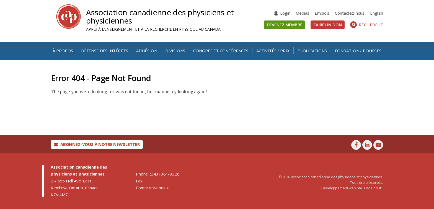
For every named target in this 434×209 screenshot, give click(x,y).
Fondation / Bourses (358, 50)
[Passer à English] (376, 13)
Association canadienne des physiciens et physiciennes (160, 16)
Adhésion (146, 50)
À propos (63, 50)
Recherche (366, 24)
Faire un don (328, 24)
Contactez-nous (350, 13)
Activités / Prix (272, 50)
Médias (302, 13)
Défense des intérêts (104, 50)
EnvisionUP (373, 187)
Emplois (322, 13)
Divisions (175, 50)
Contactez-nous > (152, 187)
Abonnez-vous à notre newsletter (97, 144)
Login (285, 13)
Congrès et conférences (220, 50)
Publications (312, 50)
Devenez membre (284, 24)
